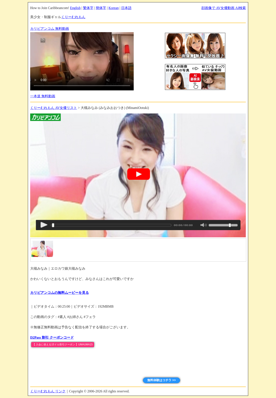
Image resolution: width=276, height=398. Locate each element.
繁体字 (88, 8)
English (75, 8)
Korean (113, 8)
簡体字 (101, 8)
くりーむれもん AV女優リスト (53, 108)
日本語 (126, 8)
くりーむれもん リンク (48, 391)
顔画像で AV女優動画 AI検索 (223, 8)
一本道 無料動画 (42, 96)
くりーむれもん (73, 17)
